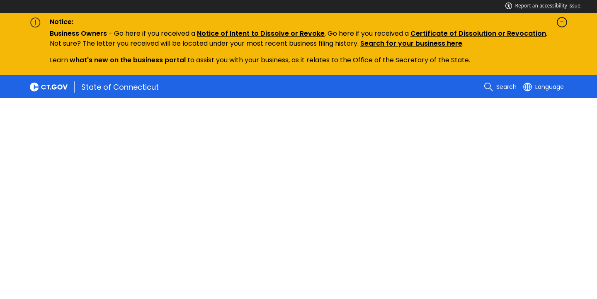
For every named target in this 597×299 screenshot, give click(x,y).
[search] (500, 86)
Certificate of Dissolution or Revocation (478, 33)
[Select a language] (543, 86)
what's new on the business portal (128, 60)
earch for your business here (413, 43)
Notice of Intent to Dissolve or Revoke (261, 33)
